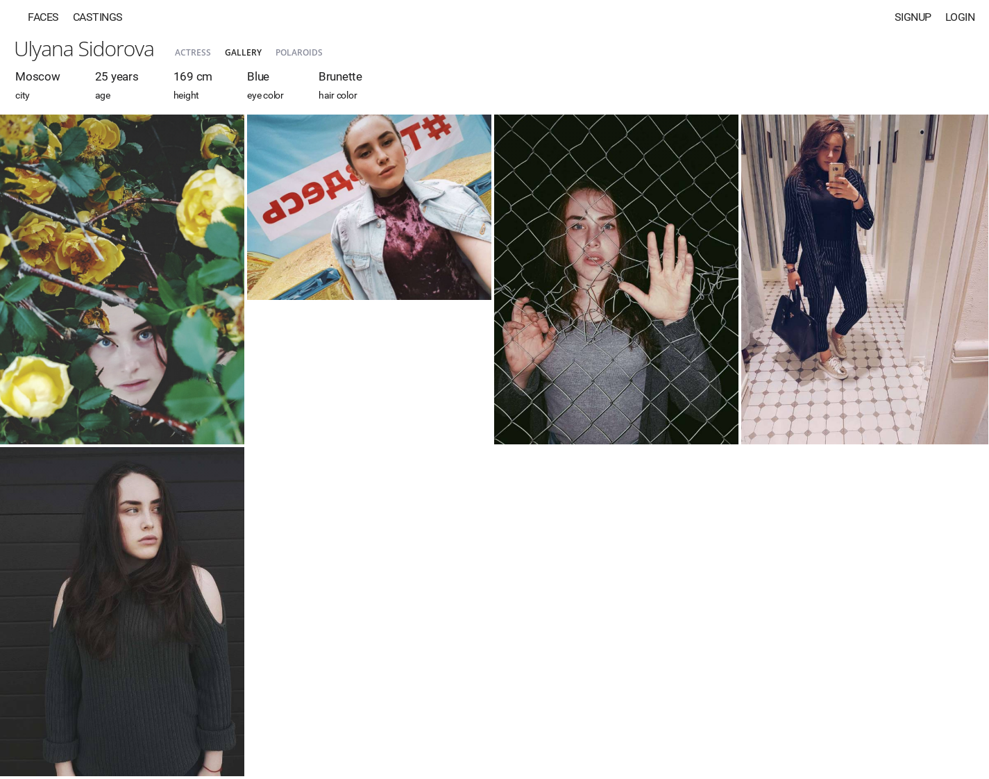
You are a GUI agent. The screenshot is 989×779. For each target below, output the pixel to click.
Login (960, 17)
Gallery (243, 52)
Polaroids (299, 52)
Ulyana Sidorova (84, 48)
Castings (98, 17)
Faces (43, 17)
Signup (913, 17)
